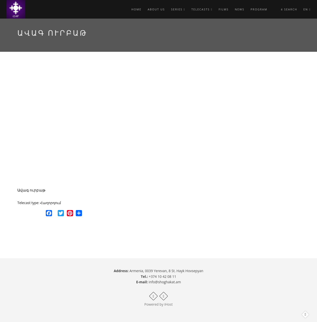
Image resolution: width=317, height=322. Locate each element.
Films (224, 9)
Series (178, 9)
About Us (156, 9)
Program (259, 9)
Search (289, 9)
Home (136, 9)
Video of (122, 124)
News (239, 9)
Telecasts (201, 9)
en (307, 9)
